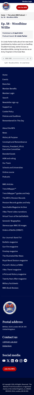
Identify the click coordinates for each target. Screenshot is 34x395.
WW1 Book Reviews (10, 287)
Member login (27, 1)
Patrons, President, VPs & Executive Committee (13, 148)
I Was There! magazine (11, 269)
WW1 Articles (7, 184)
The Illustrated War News (12, 255)
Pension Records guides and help (16, 202)
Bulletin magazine (10, 242)
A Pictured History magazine (14, 274)
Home (3, 15)
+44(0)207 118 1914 (9, 342)
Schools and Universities (12, 167)
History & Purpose (10, 137)
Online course (8, 172)
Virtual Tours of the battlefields (15, 216)
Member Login (8, 93)
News (4, 132)
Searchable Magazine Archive (14, 207)
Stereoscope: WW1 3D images (14, 225)
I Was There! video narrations (14, 211)
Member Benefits (9, 88)
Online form (7, 346)
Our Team (6, 163)
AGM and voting (9, 158)
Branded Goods (8, 153)
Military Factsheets (10, 283)
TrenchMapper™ (9, 188)
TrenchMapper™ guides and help (16, 193)
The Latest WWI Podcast (16, 15)
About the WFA (8, 128)
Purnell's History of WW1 (12, 265)
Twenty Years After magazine (14, 278)
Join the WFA (22, 7)
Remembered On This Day (13, 120)
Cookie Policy (8, 111)
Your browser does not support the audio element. (17, 58)
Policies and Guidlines (11, 116)
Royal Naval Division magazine (15, 260)
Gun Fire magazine (10, 246)
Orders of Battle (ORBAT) (12, 230)
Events (5, 79)
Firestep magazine (10, 251)
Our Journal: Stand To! (12, 237)
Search (5, 97)
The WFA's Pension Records (13, 198)
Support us (7, 107)
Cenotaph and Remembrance (14, 142)
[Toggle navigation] (31, 7)
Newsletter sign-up (10, 102)
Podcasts (6, 176)
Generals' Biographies (11, 220)
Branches (6, 84)
